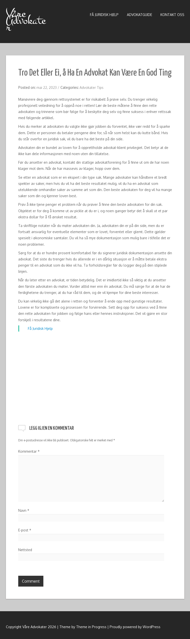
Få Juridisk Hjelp (104, 15)
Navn (23, 510)
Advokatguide (139, 15)
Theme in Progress (91, 627)
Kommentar (29, 451)
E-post (24, 530)
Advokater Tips (92, 87)
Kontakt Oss (172, 15)
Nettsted (25, 550)
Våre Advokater (26, 20)
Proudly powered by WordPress (135, 627)
